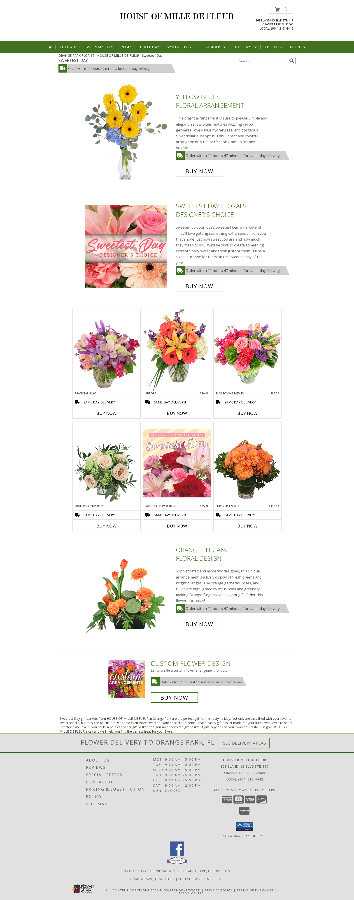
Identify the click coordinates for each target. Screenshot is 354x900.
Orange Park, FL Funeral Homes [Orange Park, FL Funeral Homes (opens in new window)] (151, 871)
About (273, 47)
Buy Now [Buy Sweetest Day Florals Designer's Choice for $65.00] (199, 286)
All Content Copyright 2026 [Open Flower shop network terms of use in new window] (132, 890)
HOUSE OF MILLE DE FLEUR (177, 16)
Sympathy (180, 47)
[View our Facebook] (177, 854)
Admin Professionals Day (86, 47)
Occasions (213, 47)
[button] (281, 9)
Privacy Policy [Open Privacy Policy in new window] (219, 890)
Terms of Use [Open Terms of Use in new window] (191, 893)
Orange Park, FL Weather (152, 879)
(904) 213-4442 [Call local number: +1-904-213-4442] (282, 28)
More (298, 47)
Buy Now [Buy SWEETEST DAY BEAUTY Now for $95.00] (177, 526)
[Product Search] (263, 61)
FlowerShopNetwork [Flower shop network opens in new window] (180, 890)
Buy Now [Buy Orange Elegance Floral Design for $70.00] (199, 624)
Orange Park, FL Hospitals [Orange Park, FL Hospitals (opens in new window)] (206, 871)
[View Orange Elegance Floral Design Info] (129, 587)
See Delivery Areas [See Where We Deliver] (244, 743)
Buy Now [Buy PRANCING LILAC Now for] (106, 413)
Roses (127, 47)
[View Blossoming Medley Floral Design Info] (247, 350)
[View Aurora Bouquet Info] (177, 350)
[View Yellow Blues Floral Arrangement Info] (129, 134)
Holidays (245, 47)
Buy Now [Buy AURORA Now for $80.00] (177, 413)
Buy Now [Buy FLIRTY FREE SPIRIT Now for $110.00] (247, 526)
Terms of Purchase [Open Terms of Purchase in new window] (255, 890)
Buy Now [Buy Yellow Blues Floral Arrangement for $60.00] (199, 171)
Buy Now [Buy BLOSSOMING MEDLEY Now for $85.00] (247, 413)
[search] (291, 60)
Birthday (149, 47)
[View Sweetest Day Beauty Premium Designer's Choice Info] (177, 463)
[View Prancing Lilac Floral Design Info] (106, 350)
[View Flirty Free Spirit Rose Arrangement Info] (247, 463)
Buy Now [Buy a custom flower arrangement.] (174, 697)
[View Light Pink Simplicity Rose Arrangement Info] (106, 463)
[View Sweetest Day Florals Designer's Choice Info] (129, 246)
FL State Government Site (201, 879)
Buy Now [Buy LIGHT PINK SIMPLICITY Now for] (106, 526)
